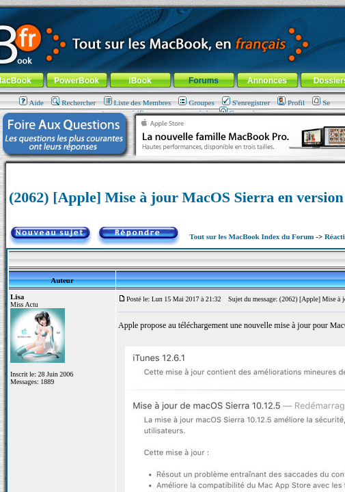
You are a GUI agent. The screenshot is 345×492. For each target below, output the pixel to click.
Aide (31, 102)
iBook (139, 80)
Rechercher (73, 102)
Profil (291, 102)
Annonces (267, 80)
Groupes (196, 102)
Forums (204, 80)
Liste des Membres (137, 102)
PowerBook (76, 80)
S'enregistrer (246, 102)
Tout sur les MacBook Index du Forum (251, 236)
